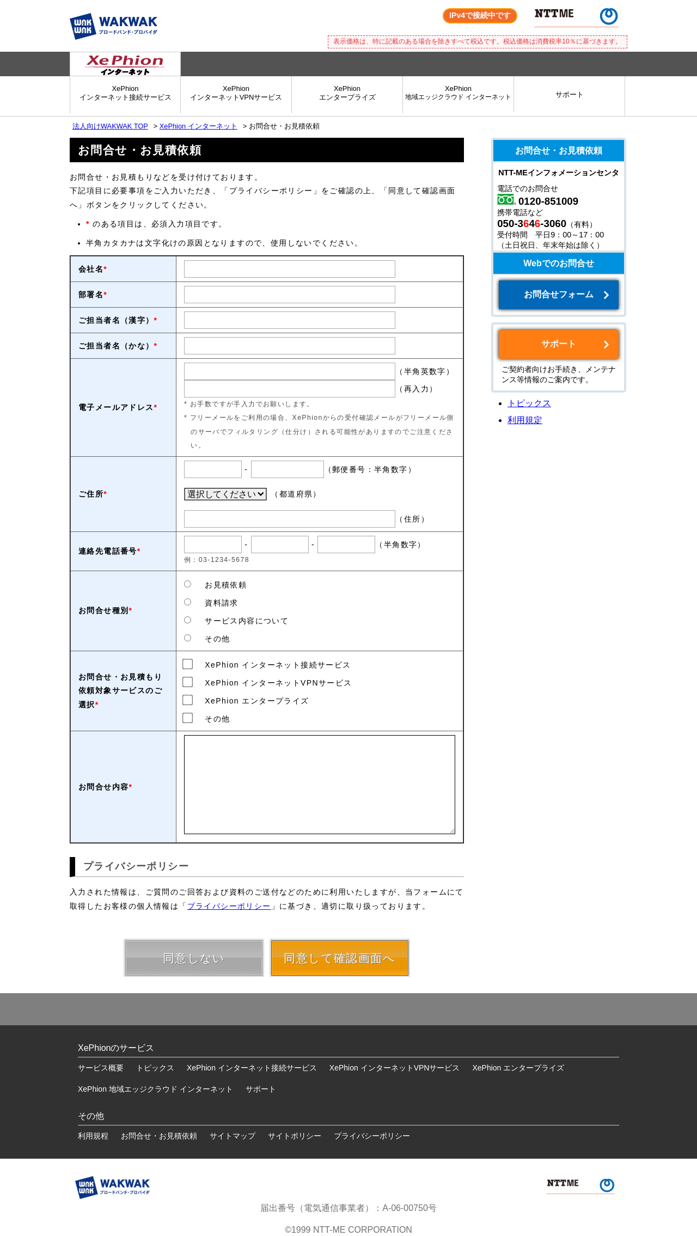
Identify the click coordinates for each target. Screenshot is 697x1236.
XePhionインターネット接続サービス (126, 92)
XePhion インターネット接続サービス (267, 664)
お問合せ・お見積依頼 (159, 1135)
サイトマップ (232, 1135)
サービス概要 (101, 1067)
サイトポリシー (294, 1135)
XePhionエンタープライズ (347, 92)
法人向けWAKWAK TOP (110, 126)
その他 (207, 638)
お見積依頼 (215, 584)
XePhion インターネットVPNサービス (268, 682)
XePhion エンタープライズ (246, 700)
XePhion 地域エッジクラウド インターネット (155, 1089)
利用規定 (525, 420)
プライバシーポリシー (229, 906)
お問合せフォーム (559, 294)
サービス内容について (236, 620)
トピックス (529, 403)
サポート (569, 94)
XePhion (458, 92)
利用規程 (93, 1135)
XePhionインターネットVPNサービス (236, 92)
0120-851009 (548, 201)
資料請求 (211, 602)
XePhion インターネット (198, 126)
